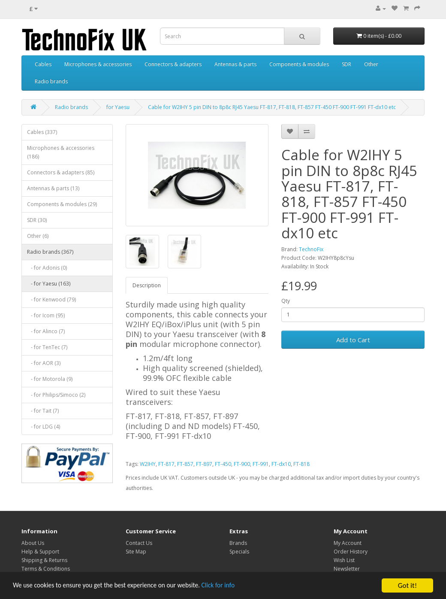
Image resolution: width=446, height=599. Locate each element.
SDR (346, 64)
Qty (285, 300)
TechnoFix (311, 249)
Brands (238, 543)
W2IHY (148, 464)
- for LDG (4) (43, 426)
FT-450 (223, 464)
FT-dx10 (281, 464)
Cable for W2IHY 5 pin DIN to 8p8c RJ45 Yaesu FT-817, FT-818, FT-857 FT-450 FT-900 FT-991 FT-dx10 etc (272, 107)
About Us (32, 543)
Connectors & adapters (173, 64)
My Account (348, 543)
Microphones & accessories (98, 64)
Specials (239, 551)
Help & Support (40, 551)
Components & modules (299, 64)
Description (147, 285)
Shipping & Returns (44, 560)
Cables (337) (42, 132)
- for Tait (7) (43, 410)
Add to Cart (353, 339)
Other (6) (37, 236)
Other (371, 64)
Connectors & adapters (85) (60, 172)
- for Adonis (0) (47, 267)
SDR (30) (37, 220)
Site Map (136, 551)
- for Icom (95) (46, 315)
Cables (43, 64)
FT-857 (185, 464)
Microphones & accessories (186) (60, 152)
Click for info (239, 586)
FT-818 (301, 464)
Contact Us (139, 543)
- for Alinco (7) (46, 331)
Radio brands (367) (50, 251)
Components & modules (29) (62, 204)
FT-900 (242, 464)
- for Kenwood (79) (51, 299)
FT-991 (261, 464)
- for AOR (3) (43, 363)
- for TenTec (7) (47, 347)
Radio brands (51, 81)
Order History (351, 551)
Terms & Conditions (45, 568)
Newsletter (347, 568)
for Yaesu (118, 107)
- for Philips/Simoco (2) (56, 394)
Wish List (344, 560)
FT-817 (166, 464)
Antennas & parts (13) (53, 188)
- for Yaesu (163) (48, 283)
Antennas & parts (235, 64)
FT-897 (204, 464)
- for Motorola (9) (49, 379)
